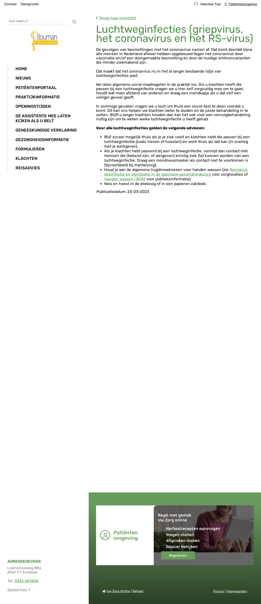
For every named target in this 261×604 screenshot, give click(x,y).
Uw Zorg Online (118, 591)
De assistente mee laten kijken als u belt (43, 118)
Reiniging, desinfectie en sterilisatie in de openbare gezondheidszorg (176, 172)
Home (21, 68)
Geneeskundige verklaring (46, 130)
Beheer (138, 591)
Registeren (182, 556)
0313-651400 (26, 581)
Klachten (26, 158)
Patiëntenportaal (35, 87)
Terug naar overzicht (116, 18)
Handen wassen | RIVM (124, 179)
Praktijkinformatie (37, 97)
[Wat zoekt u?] (38, 20)
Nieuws (23, 78)
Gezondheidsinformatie (42, 139)
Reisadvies (27, 167)
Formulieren (29, 149)
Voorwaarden (237, 591)
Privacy (219, 591)
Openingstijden (33, 106)
